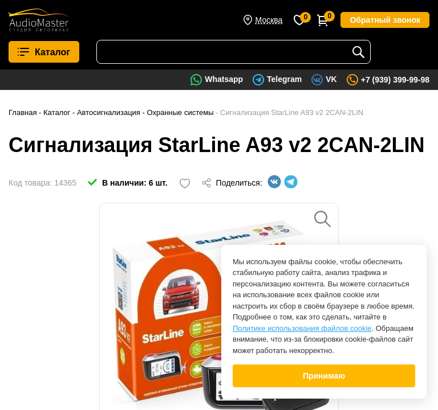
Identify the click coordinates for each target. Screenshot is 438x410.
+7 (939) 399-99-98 (395, 79)
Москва (269, 20)
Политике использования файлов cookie (302, 328)
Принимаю (324, 375)
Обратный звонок (385, 19)
